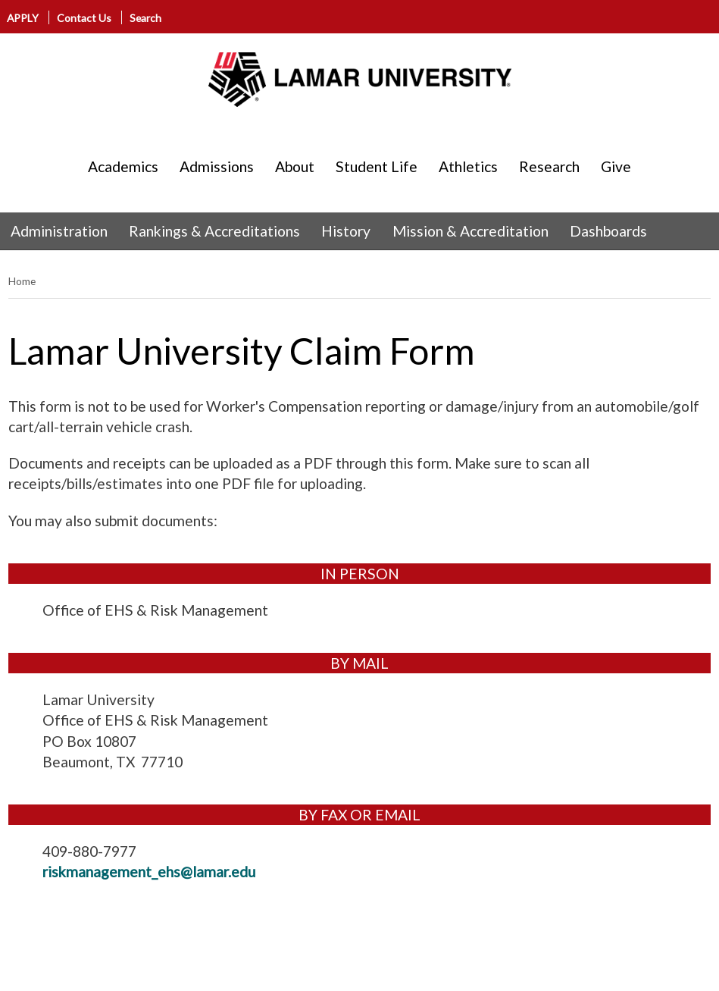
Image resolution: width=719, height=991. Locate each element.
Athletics (468, 166)
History (345, 231)
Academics (123, 166)
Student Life (376, 166)
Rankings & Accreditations (214, 231)
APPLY (24, 17)
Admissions (217, 166)
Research (549, 166)
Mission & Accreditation (470, 231)
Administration (59, 231)
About (294, 166)
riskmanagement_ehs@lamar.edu (148, 871)
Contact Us (84, 17)
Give (616, 166)
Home (22, 280)
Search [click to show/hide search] (145, 17)
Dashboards (608, 231)
